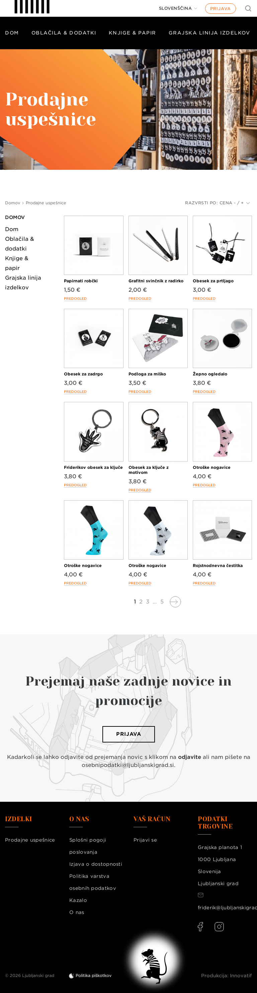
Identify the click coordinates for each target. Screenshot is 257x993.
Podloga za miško (147, 373)
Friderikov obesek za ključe (93, 467)
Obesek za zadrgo (83, 373)
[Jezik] (178, 8)
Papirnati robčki (81, 280)
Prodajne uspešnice (30, 840)
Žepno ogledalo (210, 373)
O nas (76, 912)
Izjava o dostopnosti (95, 864)
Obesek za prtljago (213, 280)
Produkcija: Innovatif (226, 975)
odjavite (189, 757)
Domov (15, 217)
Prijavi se (145, 840)
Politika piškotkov (93, 975)
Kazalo (78, 900)
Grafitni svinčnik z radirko (155, 280)
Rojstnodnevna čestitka (218, 565)
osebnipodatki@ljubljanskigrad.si (128, 765)
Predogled (75, 298)
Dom (12, 33)
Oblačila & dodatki (63, 33)
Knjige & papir (132, 33)
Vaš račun (152, 819)
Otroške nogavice (212, 467)
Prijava (220, 8)
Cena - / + (235, 202)
